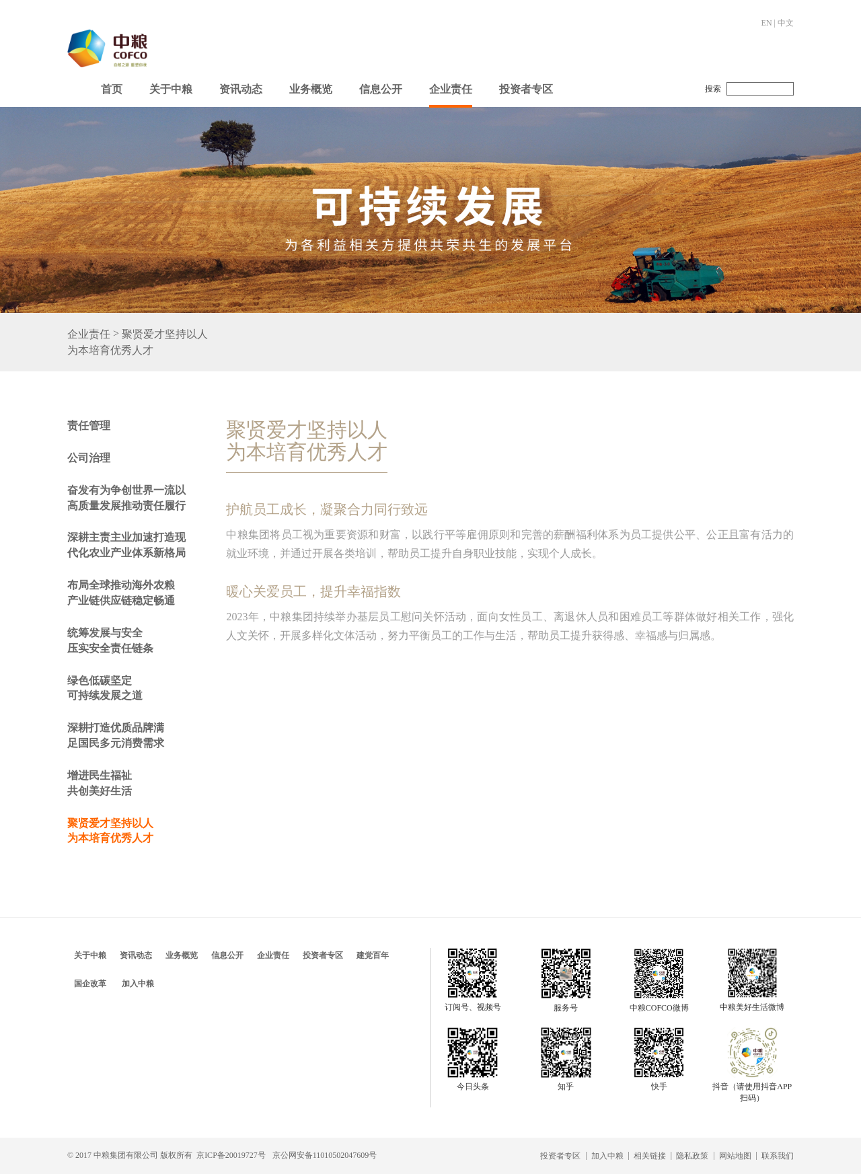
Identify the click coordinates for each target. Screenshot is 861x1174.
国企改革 (90, 983)
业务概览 (310, 89)
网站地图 (735, 1156)
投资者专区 (526, 89)
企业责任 (450, 89)
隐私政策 (692, 1156)
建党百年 (373, 955)
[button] (170, 86)
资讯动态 (240, 89)
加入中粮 (138, 983)
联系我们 (777, 1156)
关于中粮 (170, 89)
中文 (786, 23)
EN (766, 23)
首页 (111, 89)
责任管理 (88, 425)
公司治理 (88, 458)
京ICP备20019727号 (231, 1155)
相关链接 (650, 1156)
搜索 (713, 89)
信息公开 (380, 89)
